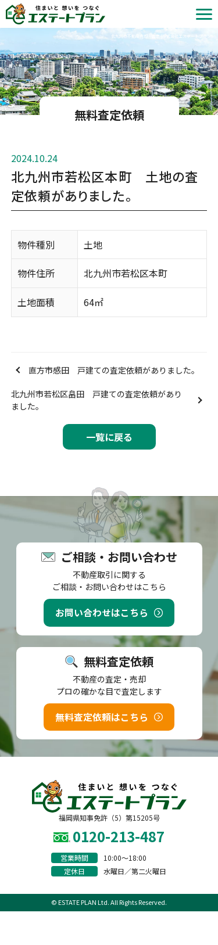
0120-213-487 (119, 836)
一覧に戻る (109, 437)
